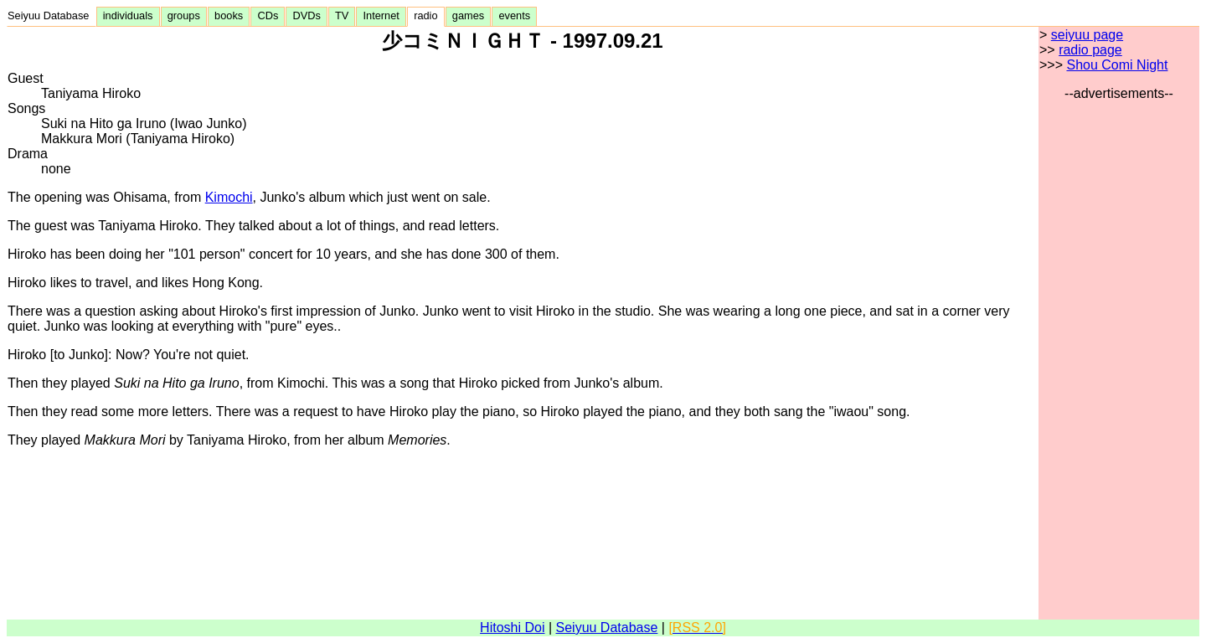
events (514, 15)
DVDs (306, 15)
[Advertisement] (1119, 352)
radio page (1090, 50)
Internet (381, 15)
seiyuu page (1087, 35)
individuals (128, 15)
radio (426, 15)
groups (184, 15)
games (468, 15)
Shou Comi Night (1116, 65)
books (229, 15)
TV (341, 15)
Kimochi (229, 197)
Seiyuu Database (51, 15)
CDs (267, 15)
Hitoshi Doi (512, 627)
